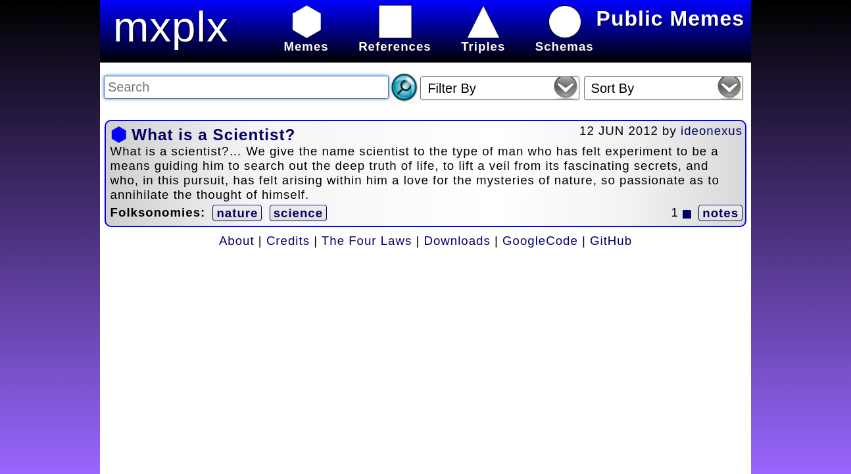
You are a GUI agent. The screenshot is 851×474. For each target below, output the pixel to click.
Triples (483, 39)
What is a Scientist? (213, 135)
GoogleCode (540, 241)
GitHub (611, 241)
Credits (288, 241)
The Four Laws (367, 241)
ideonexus (711, 131)
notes (720, 213)
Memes (305, 39)
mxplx (171, 27)
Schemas (564, 39)
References (394, 39)
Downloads (457, 241)
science (298, 213)
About (237, 241)
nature (237, 213)
